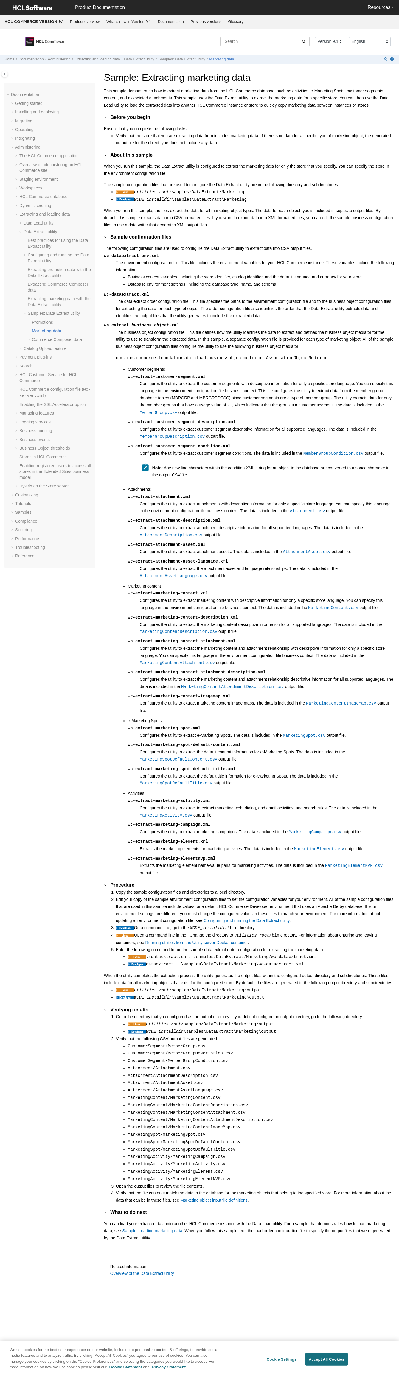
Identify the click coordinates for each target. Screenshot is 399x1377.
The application (49, 155)
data (57, 339)
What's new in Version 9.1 (128, 21)
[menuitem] (84, 22)
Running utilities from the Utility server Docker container (196, 942)
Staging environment (38, 179)
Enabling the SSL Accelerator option (52, 404)
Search (25, 366)
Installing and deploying (37, 112)
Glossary (235, 21)
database (43, 196)
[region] (199, 1359)
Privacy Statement (169, 1367)
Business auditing (35, 430)
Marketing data (221, 59)
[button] (8, 95)
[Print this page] (392, 59)
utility (38, 223)
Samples (23, 512)
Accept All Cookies (326, 1359)
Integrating (25, 138)
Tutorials (23, 503)
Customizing (26, 495)
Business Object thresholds (44, 448)
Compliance (26, 521)
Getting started (29, 103)
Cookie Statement (125, 1367)
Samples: (181, 59)
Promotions (42, 322)
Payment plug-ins (35, 357)
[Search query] (265, 41)
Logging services (35, 422)
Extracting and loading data (97, 59)
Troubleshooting (30, 547)
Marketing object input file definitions (214, 1200)
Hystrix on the (44, 486)
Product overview (85, 21)
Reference (25, 556)
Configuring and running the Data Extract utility (246, 920)
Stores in (43, 456)
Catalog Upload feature (45, 348)
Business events (34, 439)
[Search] (304, 41)
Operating (24, 129)
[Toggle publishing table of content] (4, 74)
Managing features (36, 413)
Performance (27, 538)
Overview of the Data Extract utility (142, 1273)
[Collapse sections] (386, 59)
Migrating (23, 121)
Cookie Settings (281, 1359)
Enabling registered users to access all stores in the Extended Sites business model (55, 471)
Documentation (171, 21)
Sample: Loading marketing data (152, 1230)
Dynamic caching (35, 205)
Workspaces (30, 188)
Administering (59, 59)
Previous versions (206, 21)
